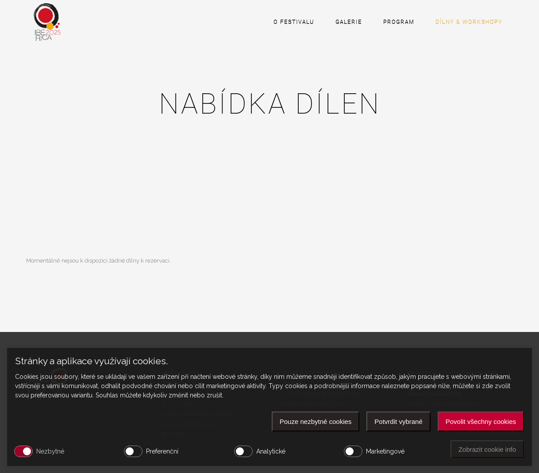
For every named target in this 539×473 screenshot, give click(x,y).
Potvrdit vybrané (398, 421)
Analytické (270, 451)
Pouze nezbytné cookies (316, 421)
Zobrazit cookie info (487, 449)
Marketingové (385, 451)
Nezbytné (50, 451)
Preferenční (162, 451)
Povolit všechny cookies (481, 421)
